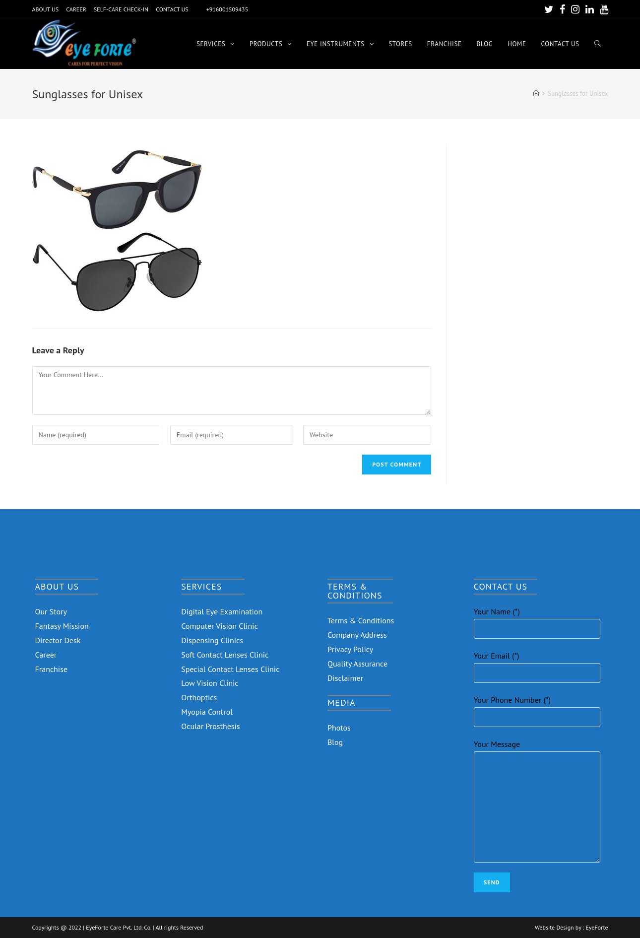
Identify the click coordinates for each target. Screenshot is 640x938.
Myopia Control (207, 712)
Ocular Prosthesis (210, 726)
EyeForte (596, 928)
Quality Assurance (357, 664)
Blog (335, 742)
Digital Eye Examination (221, 611)
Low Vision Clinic (209, 683)
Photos (339, 728)
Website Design (554, 928)
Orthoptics (199, 697)
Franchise (51, 669)
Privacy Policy (350, 649)
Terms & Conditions (360, 620)
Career (46, 655)
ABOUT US (45, 9)
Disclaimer (345, 678)
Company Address (357, 635)
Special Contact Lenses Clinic (230, 669)
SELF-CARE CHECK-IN (121, 9)
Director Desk (58, 640)
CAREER (76, 9)
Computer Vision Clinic (219, 626)
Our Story (51, 611)
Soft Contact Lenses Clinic (224, 655)
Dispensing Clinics (212, 640)
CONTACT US (172, 9)
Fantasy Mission (62, 626)
